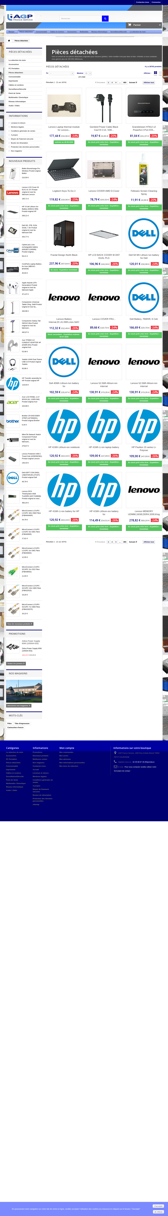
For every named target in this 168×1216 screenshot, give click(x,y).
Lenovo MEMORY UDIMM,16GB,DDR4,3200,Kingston (144, 513)
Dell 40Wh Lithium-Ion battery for (64, 385)
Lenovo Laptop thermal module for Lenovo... (64, 128)
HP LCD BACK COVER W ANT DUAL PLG (104, 256)
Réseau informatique (99, 32)
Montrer (80, 73)
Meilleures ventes (40, 759)
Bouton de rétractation (19, 143)
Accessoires (72, 32)
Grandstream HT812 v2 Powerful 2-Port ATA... (144, 128)
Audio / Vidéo (14, 106)
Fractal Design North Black (63, 255)
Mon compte (66, 748)
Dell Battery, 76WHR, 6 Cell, (144, 319)
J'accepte (158, 1206)
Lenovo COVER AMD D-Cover (104, 191)
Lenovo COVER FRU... (104, 319)
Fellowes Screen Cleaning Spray (144, 192)
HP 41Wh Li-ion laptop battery (104, 447)
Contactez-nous (142, 2)
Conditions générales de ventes (23, 131)
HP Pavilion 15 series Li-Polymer (144, 449)
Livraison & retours (18, 123)
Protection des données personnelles (25, 147)
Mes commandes (66, 752)
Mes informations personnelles (72, 763)
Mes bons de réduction (68, 766)
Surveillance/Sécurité (118, 32)
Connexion (156, 2)
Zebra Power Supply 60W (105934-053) (31, 642)
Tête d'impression (22, 723)
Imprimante (13, 81)
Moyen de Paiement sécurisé (22, 139)
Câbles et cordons (57, 32)
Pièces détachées (26, 32)
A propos (14, 135)
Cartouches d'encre (15, 727)
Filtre (9, 723)
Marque (12, 32)
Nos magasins (16, 151)
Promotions (17, 633)
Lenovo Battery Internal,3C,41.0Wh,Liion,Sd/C (64, 320)
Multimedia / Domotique (18, 97)
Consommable (41, 32)
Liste (160, 73)
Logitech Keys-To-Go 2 (64, 191)
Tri (47, 73)
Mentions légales (17, 127)
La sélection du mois (138, 32)
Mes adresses (65, 759)
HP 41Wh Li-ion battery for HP (64, 511)
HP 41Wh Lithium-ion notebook (64, 447)
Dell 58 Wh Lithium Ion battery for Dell (144, 256)
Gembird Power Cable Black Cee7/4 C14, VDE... (104, 128)
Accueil (36, 770)
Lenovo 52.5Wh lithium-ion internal (104, 385)
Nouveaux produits (22, 161)
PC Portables (14, 68)
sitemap (36, 804)
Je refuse (158, 1212)
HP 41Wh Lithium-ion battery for (104, 513)
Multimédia (84, 32)
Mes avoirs (63, 756)
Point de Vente (15, 93)
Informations (18, 115)
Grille (155, 73)
